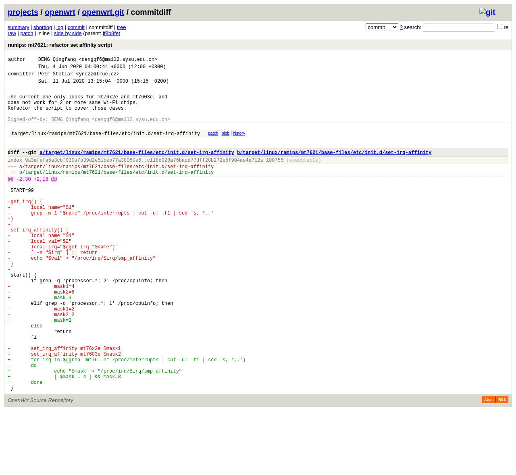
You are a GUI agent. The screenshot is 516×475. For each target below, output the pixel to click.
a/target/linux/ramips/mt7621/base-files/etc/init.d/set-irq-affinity (137, 166)
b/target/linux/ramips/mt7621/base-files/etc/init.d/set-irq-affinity (334, 166)
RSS (502, 464)
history (239, 144)
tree (121, 27)
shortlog (42, 27)
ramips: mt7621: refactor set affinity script (60, 45)
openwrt (60, 12)
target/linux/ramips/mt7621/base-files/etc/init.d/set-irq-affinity (105, 145)
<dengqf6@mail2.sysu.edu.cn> (118, 60)
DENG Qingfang (57, 60)
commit (76, 27)
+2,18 (41, 198)
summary (18, 27)
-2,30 (24, 198)
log (59, 27)
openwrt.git (103, 12)
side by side (68, 33)
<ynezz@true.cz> (97, 77)
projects (23, 12)
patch (27, 33)
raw (12, 33)
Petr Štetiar (55, 77)
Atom (488, 464)
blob (226, 144)
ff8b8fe (111, 33)
